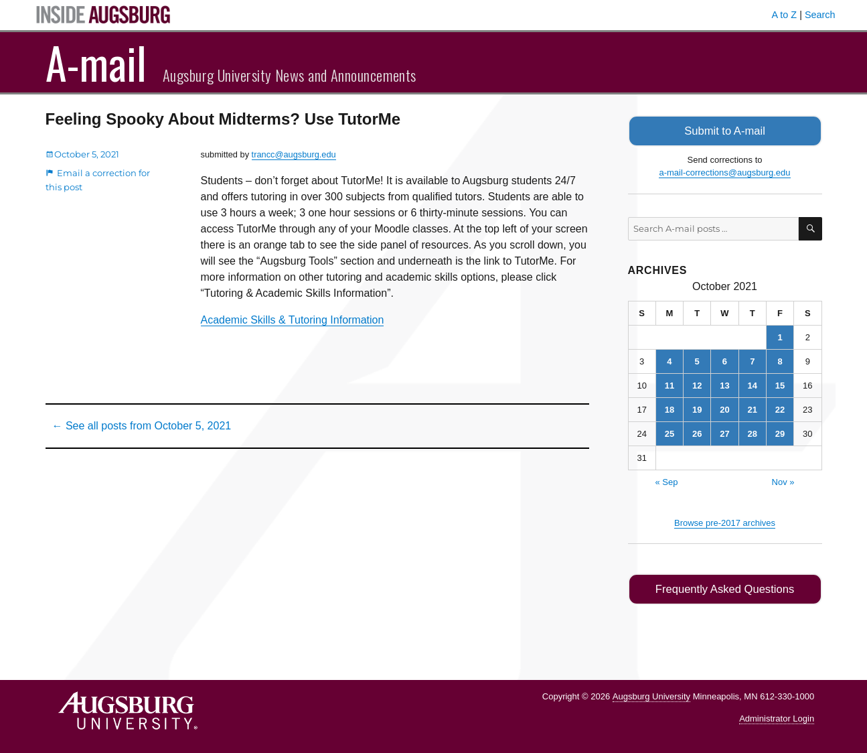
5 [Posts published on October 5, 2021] (697, 360)
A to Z (784, 14)
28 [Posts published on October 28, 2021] (752, 432)
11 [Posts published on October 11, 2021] (669, 384)
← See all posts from (142, 425)
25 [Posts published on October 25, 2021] (669, 432)
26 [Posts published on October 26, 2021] (697, 432)
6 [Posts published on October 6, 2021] (724, 360)
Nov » (783, 481)
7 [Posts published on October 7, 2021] (752, 360)
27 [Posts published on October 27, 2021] (724, 432)
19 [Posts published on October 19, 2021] (697, 408)
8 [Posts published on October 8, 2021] (779, 360)
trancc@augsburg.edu (294, 154)
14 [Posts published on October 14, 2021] (752, 384)
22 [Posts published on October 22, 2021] (780, 408)
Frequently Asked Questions (724, 588)
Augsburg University (651, 694)
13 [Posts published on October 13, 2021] (724, 384)
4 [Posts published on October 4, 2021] (669, 360)
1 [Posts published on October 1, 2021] (779, 336)
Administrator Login (776, 716)
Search (820, 14)
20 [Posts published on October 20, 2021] (724, 408)
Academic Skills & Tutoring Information (292, 320)
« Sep (666, 481)
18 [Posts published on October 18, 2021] (669, 408)
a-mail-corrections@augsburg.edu (724, 172)
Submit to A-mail (725, 130)
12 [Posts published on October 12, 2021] (697, 384)
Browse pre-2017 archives (724, 522)
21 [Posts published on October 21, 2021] (752, 408)
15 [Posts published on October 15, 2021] (780, 384)
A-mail (96, 62)
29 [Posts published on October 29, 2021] (780, 432)
